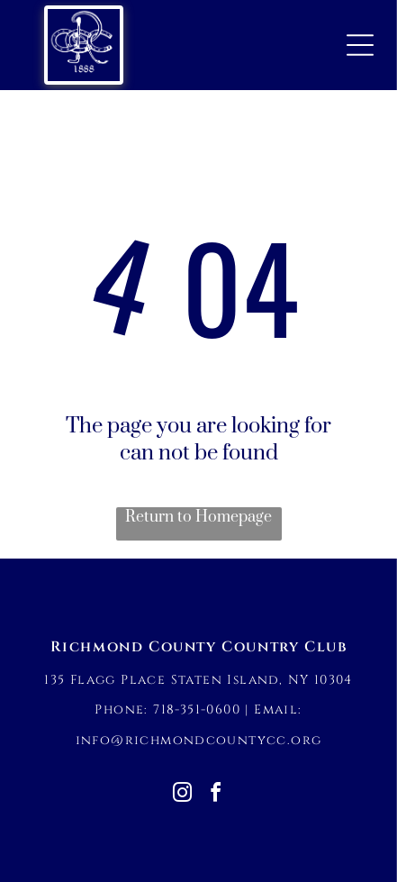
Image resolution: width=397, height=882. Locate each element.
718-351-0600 (196, 709)
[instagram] (181, 795)
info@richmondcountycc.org (199, 740)
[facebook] (215, 795)
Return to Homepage (198, 517)
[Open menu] (360, 45)
